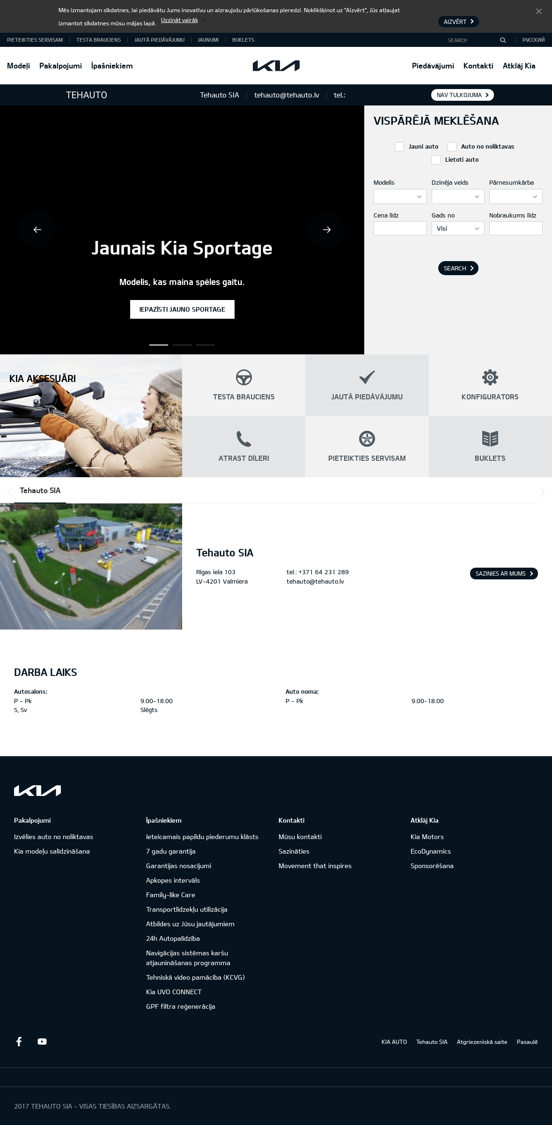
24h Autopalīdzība (173, 938)
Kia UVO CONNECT (174, 992)
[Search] (503, 40)
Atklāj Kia (519, 65)
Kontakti (478, 65)
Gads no (443, 215)
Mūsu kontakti (300, 836)
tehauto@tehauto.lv (315, 581)
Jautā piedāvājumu (159, 40)
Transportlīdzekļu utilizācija (187, 909)
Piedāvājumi (433, 65)
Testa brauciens (98, 40)
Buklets (243, 40)
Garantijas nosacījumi (178, 866)
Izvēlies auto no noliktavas (53, 836)
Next (327, 229)
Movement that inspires (315, 866)
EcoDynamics (431, 851)
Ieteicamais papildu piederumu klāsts (202, 836)
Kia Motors (427, 836)
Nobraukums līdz (513, 215)
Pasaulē (527, 1041)
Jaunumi (208, 40)
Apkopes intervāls (173, 880)
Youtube (42, 1041)
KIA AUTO (394, 1041)
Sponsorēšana (432, 866)
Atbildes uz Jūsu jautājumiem (190, 924)
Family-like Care (170, 895)
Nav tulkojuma (459, 94)
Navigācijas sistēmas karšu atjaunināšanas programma (188, 958)
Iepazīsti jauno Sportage (182, 309)
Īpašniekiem (112, 65)
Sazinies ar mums (501, 573)
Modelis (384, 182)
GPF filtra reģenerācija (180, 1006)
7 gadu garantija (171, 851)
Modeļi (18, 65)
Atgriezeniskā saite (482, 1041)
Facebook (18, 1041)
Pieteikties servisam (35, 40)
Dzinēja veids (450, 182)
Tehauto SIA (40, 490)
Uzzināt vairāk (179, 19)
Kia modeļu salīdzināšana (52, 851)
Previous (37, 229)
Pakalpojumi (60, 65)
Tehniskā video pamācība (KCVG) (195, 977)
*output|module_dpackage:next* (540, 491)
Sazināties (294, 851)
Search (455, 268)
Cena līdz (386, 215)
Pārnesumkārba (511, 182)
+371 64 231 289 (324, 572)
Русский (534, 40)
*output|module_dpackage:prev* (11, 491)
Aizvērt (538, 10)
